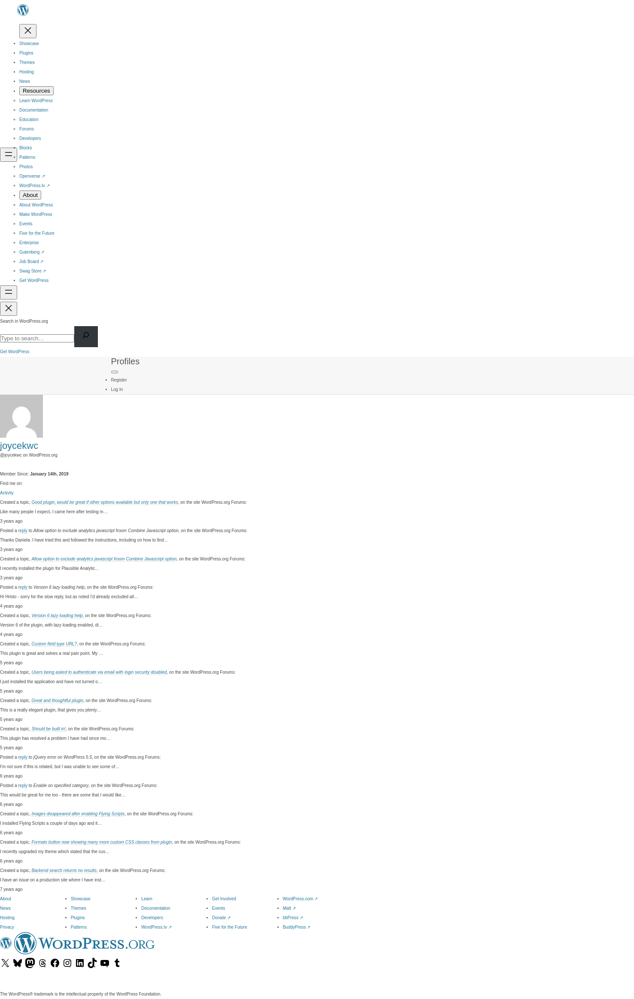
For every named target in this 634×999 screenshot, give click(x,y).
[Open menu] (8, 155)
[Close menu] (27, 31)
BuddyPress (297, 927)
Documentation (155, 908)
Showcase (81, 898)
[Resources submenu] (36, 90)
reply (22, 530)
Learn (146, 898)
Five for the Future (229, 927)
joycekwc (19, 445)
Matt (289, 908)
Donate (221, 917)
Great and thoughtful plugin (57, 700)
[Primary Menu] (114, 372)
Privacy (7, 927)
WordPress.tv (156, 927)
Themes (78, 908)
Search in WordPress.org (24, 321)
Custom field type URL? (54, 644)
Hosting (7, 917)
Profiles (125, 361)
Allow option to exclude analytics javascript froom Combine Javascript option (103, 559)
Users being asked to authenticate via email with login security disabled (99, 672)
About (5, 898)
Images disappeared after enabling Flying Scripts (77, 813)
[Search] (86, 336)
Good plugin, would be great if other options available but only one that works (104, 502)
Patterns (79, 927)
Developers (152, 917)
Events (218, 908)
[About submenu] (30, 195)
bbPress (293, 917)
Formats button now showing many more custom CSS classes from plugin (101, 842)
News (5, 908)
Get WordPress (14, 351)
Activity (7, 492)
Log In (117, 389)
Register (119, 380)
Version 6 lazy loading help (56, 615)
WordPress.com (300, 898)
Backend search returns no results (64, 870)
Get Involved (224, 898)
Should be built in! (48, 729)
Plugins (78, 917)
